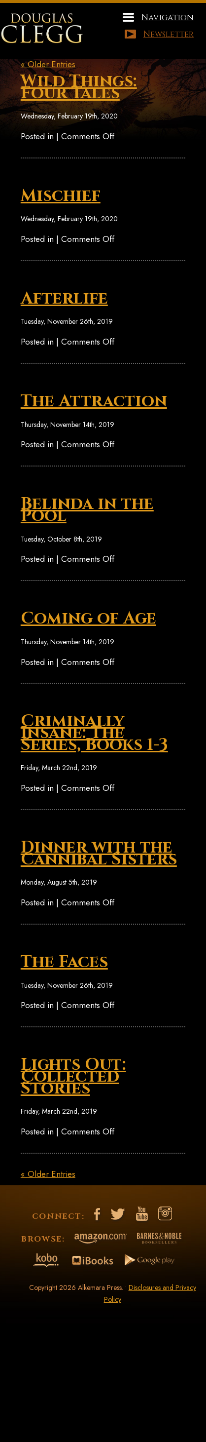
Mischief (61, 196)
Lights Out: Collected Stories (73, 1076)
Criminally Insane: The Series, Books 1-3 (94, 733)
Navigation (167, 17)
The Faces (64, 962)
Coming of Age (88, 618)
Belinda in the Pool (87, 510)
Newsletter (168, 34)
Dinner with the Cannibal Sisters (99, 853)
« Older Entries (48, 64)
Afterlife (64, 298)
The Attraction (94, 401)
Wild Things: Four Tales (79, 87)
